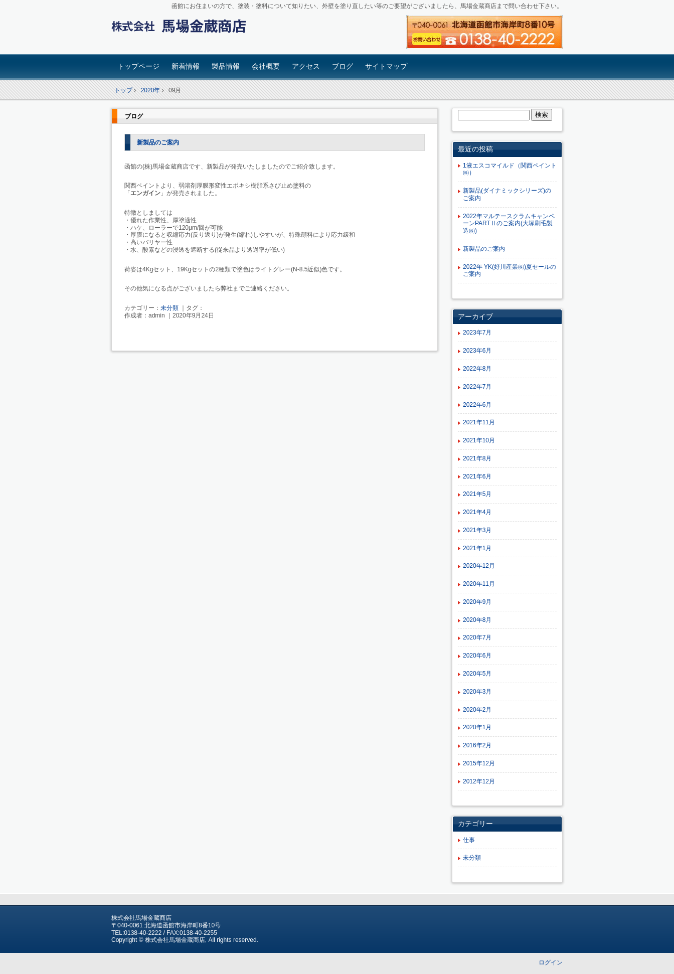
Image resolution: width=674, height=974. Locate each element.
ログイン (551, 962)
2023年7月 (477, 332)
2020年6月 (477, 655)
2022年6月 (477, 404)
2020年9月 (477, 601)
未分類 (169, 307)
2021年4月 (477, 512)
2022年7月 (477, 386)
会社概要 (266, 66)
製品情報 (226, 66)
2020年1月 (477, 727)
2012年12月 (479, 781)
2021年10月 (479, 440)
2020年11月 (479, 583)
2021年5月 (477, 494)
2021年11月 (479, 422)
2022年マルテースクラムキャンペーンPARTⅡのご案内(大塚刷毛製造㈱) (509, 224)
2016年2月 (477, 745)
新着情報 (186, 66)
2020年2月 (477, 709)
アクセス (306, 66)
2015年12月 (479, 763)
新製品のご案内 (158, 142)
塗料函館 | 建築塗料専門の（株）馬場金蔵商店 (181, 28)
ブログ (342, 66)
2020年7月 (477, 637)
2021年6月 (477, 476)
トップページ (138, 66)
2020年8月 (477, 619)
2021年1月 (477, 548)
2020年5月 (477, 673)
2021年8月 (477, 458)
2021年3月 (477, 530)
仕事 (469, 840)
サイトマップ (386, 66)
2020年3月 (477, 691)
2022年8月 (477, 368)
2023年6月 (477, 350)
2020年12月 (479, 565)
